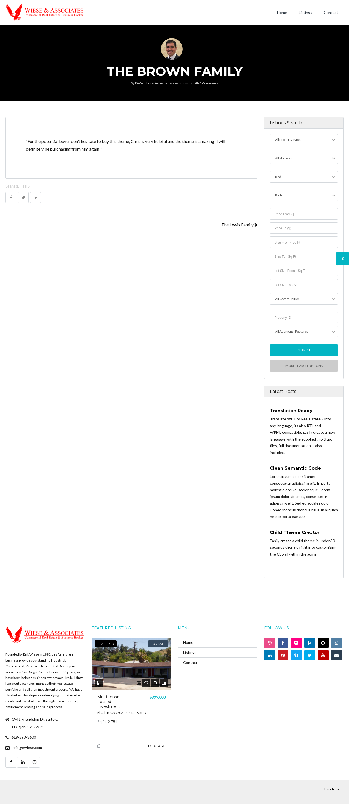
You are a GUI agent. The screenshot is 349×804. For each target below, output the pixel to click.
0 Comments (209, 83)
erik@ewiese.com (27, 747)
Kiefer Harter (145, 83)
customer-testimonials (175, 83)
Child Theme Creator (295, 532)
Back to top (332, 789)
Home (282, 12)
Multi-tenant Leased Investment (109, 701)
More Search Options (303, 366)
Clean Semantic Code (295, 468)
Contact (331, 12)
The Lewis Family (239, 224)
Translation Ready (291, 410)
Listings (305, 12)
